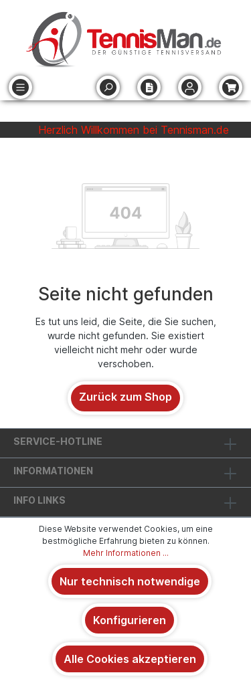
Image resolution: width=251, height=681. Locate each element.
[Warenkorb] (230, 87)
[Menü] (20, 87)
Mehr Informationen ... (126, 553)
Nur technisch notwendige (130, 581)
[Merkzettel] (149, 87)
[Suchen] (108, 87)
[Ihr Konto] (189, 87)
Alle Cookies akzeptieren (130, 659)
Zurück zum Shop (125, 396)
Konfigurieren (129, 620)
